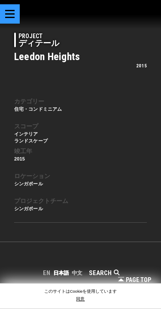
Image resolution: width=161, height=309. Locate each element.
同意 (80, 299)
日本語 (61, 273)
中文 (77, 273)
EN (46, 273)
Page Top (134, 279)
